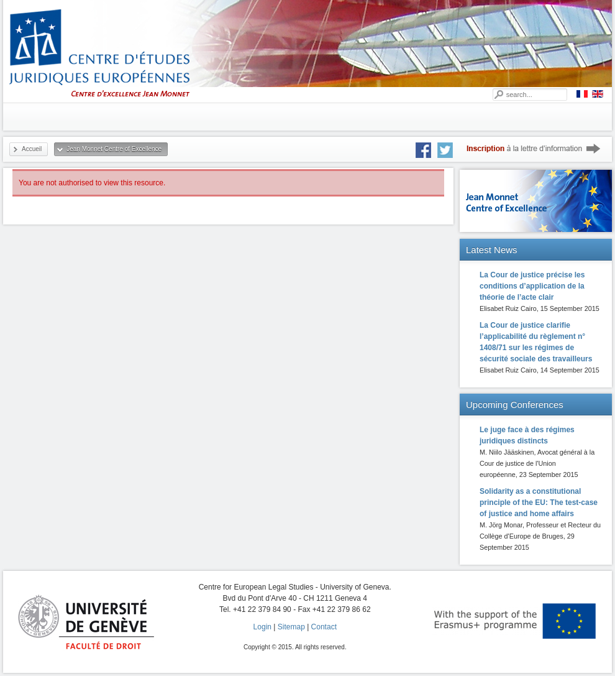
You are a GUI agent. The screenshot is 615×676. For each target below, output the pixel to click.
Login (262, 627)
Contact (324, 627)
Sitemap (291, 627)
